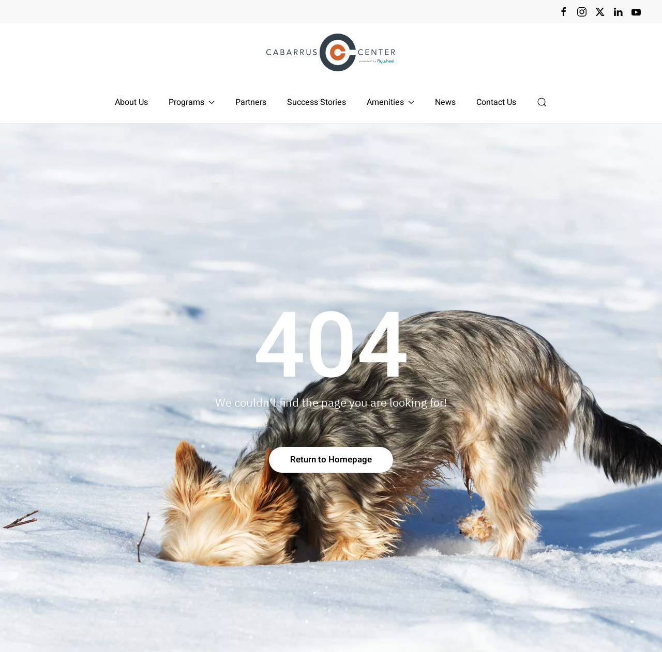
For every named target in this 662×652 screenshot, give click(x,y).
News (445, 102)
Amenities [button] (390, 102)
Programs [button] (192, 102)
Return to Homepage (331, 459)
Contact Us (496, 102)
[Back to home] (331, 52)
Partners (250, 102)
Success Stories (316, 102)
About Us (131, 102)
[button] (542, 102)
